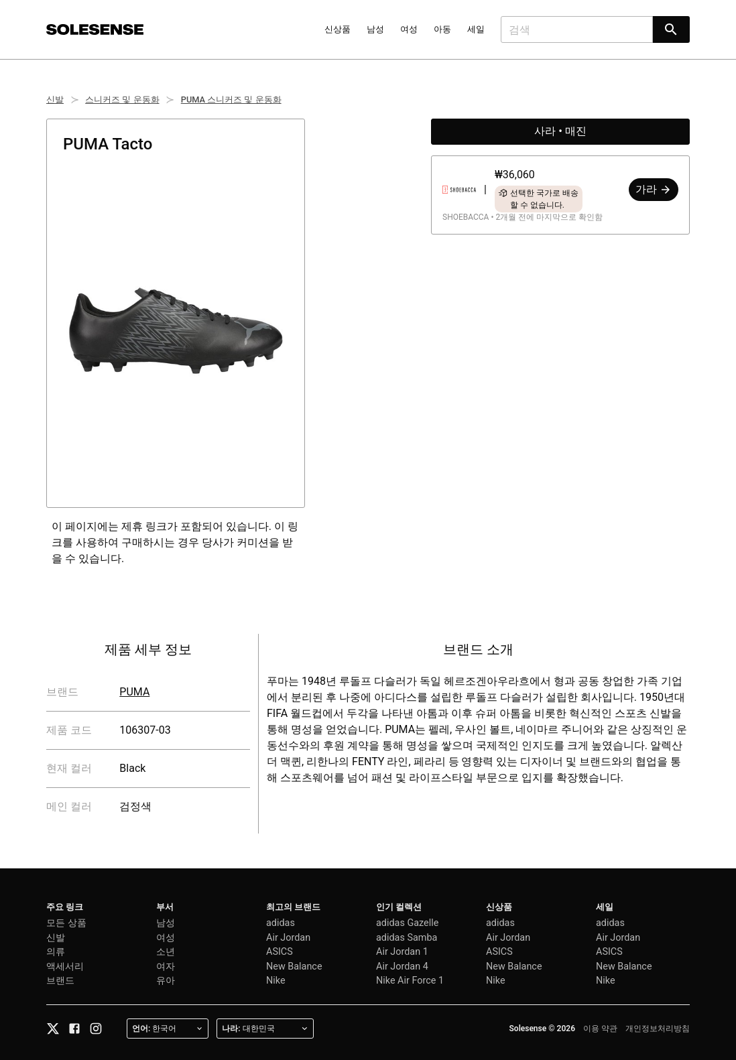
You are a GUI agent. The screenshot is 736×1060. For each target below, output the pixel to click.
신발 (55, 99)
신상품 (337, 29)
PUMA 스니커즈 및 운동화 (231, 99)
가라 (653, 189)
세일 (476, 29)
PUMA (134, 691)
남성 (375, 29)
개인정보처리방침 (657, 1028)
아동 (442, 29)
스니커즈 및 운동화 (122, 99)
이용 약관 (600, 1028)
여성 (409, 29)
